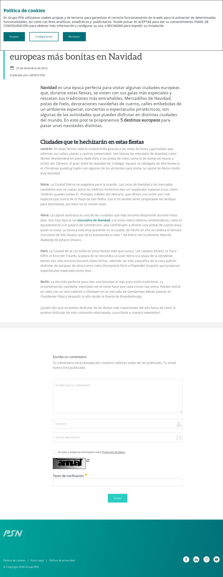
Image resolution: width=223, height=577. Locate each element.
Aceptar (14, 36)
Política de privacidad (62, 560)
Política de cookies (14, 560)
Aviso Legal (37, 560)
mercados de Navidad (93, 220)
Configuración (43, 36)
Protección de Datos (113, 452)
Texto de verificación (70, 476)
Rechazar (74, 36)
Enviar (117, 498)
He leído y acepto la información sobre (91, 452)
